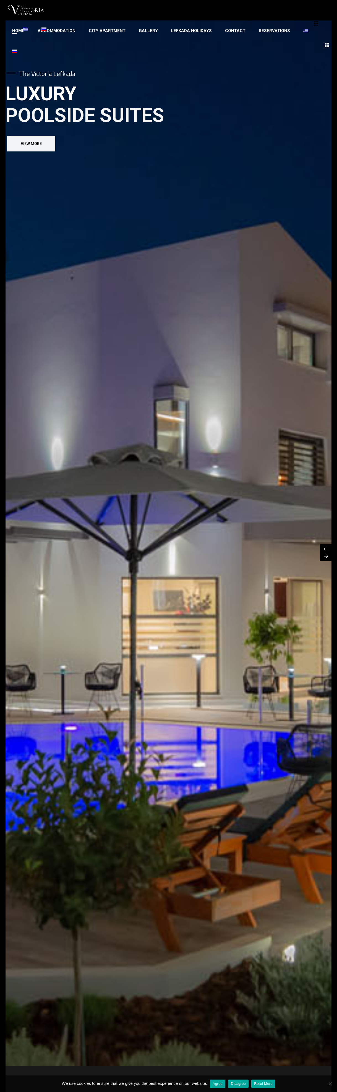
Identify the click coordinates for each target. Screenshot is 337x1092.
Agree (218, 1083)
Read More (263, 1083)
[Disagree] (330, 1083)
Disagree (238, 1083)
